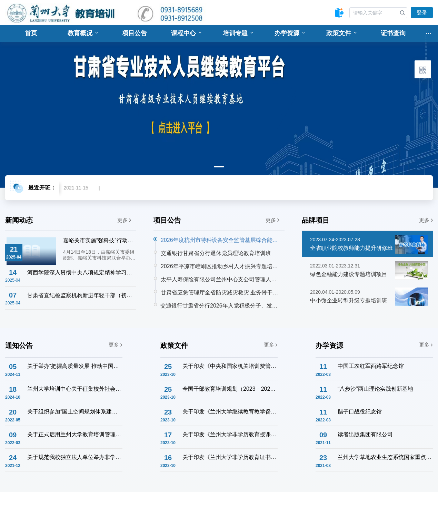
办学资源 (290, 33)
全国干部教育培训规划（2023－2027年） (229, 389)
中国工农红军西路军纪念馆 (371, 366)
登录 (422, 13)
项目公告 (134, 33)
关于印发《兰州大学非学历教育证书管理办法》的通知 (229, 457)
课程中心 (186, 33)
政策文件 (341, 33)
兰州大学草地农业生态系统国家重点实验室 (385, 457)
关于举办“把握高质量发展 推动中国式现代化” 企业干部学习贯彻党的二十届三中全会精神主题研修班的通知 (74, 366)
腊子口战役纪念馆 (360, 412)
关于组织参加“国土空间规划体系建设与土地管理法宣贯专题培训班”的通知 (74, 412)
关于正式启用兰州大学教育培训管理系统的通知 (74, 434)
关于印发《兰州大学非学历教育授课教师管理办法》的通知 (229, 434)
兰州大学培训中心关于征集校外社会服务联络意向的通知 (74, 389)
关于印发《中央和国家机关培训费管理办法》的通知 (229, 366)
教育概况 (83, 33)
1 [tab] (219, 166)
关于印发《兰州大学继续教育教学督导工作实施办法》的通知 (229, 412)
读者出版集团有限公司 (365, 434)
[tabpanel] (219, 106)
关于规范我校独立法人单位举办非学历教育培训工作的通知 (74, 457)
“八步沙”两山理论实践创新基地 (375, 389)
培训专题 (238, 33)
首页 (31, 33)
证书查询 (393, 33)
